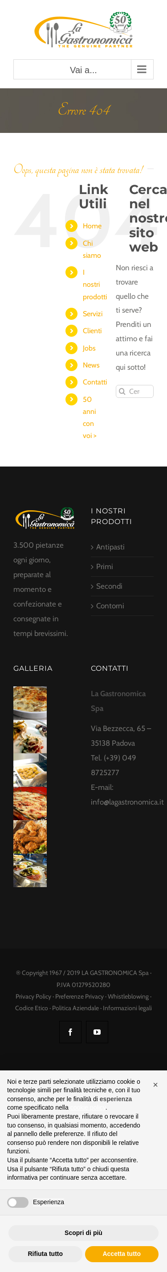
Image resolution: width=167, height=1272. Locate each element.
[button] (155, 1085)
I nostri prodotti (95, 284)
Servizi (92, 314)
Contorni (110, 605)
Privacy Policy (33, 996)
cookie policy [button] (88, 1107)
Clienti (92, 330)
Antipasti (110, 546)
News (91, 365)
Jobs (89, 348)
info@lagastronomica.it (127, 801)
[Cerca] (122, 391)
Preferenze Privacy (79, 996)
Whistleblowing (128, 996)
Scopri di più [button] (83, 1232)
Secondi (109, 586)
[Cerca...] (135, 391)
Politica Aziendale (75, 1008)
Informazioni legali (127, 1008)
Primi (104, 566)
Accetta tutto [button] (121, 1253)
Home (92, 226)
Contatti (95, 382)
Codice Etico (31, 1008)
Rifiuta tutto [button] (45, 1253)
